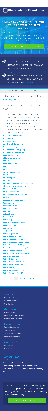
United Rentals (9, 267)
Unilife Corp (7, 220)
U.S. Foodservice (9, 141)
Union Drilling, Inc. (10, 225)
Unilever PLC (8, 217)
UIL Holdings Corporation (12, 172)
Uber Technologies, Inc (12, 155)
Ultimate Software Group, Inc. (14, 186)
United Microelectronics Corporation (17, 253)
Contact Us (8, 345)
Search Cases (35, 91)
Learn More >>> (30, 82)
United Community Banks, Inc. (14, 239)
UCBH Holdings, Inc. (10, 164)
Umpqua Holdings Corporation (14, 200)
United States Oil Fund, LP (13, 273)
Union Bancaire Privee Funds (14, 223)
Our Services (9, 304)
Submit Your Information (14, 315)
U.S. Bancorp (8, 138)
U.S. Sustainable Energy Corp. (14, 150)
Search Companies (15, 91)
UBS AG (6, 161)
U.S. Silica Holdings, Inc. (12, 147)
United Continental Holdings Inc (15, 245)
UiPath (5, 175)
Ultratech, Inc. (8, 197)
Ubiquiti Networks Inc (11, 158)
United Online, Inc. (10, 259)
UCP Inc (6, 166)
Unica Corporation (10, 208)
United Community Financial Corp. (16, 242)
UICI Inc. (6, 169)
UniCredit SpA (8, 214)
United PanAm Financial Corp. (14, 262)
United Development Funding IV (15, 248)
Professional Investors (13, 319)
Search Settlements (12, 337)
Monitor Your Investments (28, 401)
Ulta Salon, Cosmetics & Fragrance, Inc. (18, 183)
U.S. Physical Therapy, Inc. (13, 144)
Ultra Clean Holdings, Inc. (12, 189)
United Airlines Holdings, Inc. (14, 237)
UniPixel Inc (7, 228)
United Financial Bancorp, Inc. (14, 251)
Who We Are (9, 297)
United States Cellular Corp (13, 270)
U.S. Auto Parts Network (12, 136)
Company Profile (11, 301)
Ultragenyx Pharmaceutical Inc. (15, 194)
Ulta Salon (7, 180)
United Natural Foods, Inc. (13, 256)
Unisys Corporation (10, 234)
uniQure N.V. (8, 231)
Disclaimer (8, 348)
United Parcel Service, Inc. (13, 265)
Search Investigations (13, 333)
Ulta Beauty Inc (9, 178)
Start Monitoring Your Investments (25, 46)
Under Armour (8, 203)
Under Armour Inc (10, 206)
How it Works (9, 312)
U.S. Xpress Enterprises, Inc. (14, 152)
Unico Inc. (7, 211)
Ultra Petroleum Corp (11, 192)
